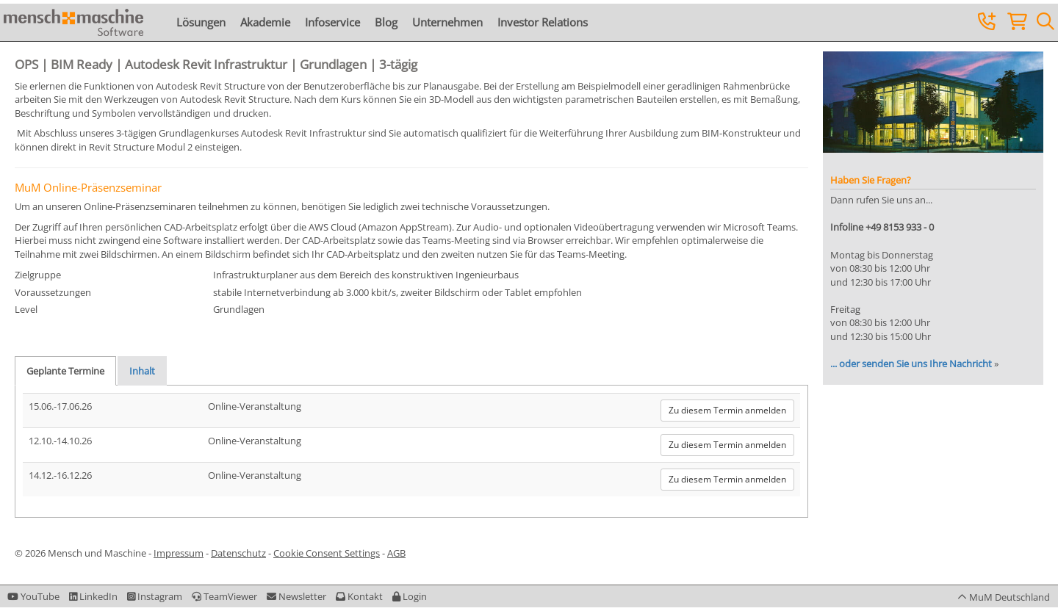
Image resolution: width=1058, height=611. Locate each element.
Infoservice (332, 22)
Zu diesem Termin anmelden (727, 410)
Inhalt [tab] (142, 370)
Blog (386, 22)
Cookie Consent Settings (326, 553)
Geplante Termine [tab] (65, 370)
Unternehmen (447, 22)
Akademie (265, 22)
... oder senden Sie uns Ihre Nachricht (911, 363)
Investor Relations (542, 22)
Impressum (179, 553)
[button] (409, 596)
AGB (396, 553)
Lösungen (201, 22)
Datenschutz (238, 553)
